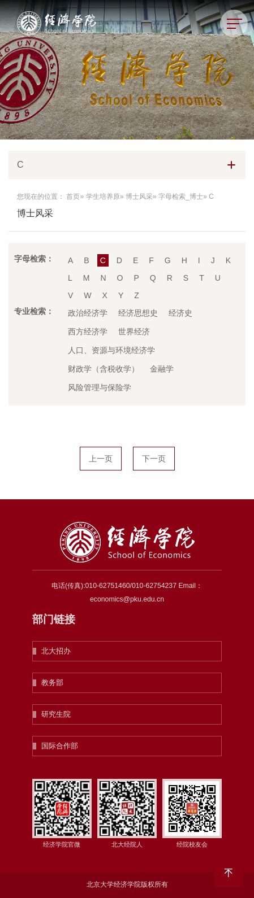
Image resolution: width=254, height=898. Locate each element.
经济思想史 (138, 312)
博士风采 (139, 196)
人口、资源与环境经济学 (111, 350)
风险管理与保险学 (99, 387)
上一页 (101, 458)
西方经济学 (87, 331)
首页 (73, 196)
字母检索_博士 (180, 196)
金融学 (162, 368)
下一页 (154, 458)
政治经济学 (87, 312)
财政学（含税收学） (103, 368)
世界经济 (134, 331)
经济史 (180, 312)
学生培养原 (103, 196)
